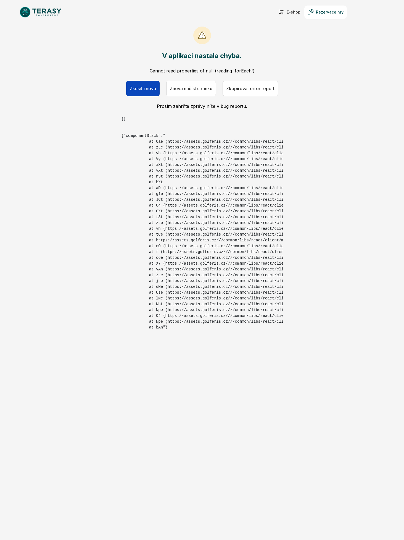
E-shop (289, 12)
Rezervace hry (326, 12)
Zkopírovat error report (250, 88)
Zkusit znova (143, 88)
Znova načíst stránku (191, 88)
